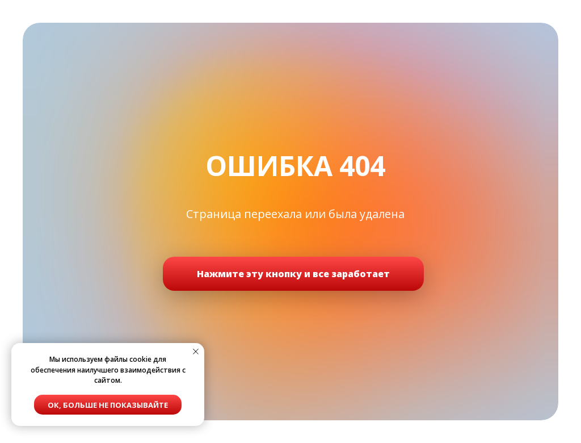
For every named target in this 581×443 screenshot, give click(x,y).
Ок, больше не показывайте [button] (108, 405)
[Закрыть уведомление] (195, 351)
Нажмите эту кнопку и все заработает (293, 274)
